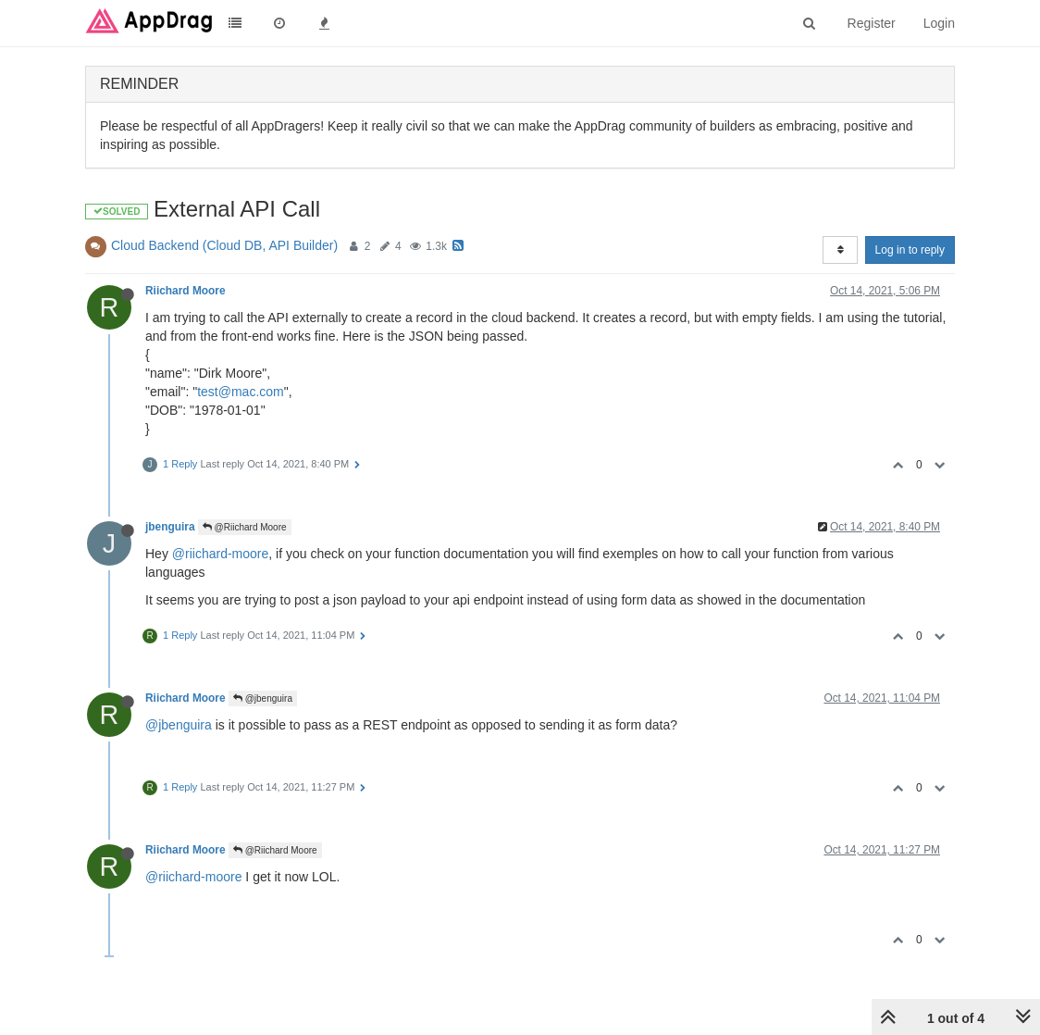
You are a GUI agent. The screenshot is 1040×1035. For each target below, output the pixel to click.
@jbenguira (262, 698)
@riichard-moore (220, 553)
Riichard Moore (185, 290)
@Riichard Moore (245, 527)
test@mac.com (240, 391)
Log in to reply (910, 249)
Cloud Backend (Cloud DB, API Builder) (224, 245)
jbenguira (170, 526)
